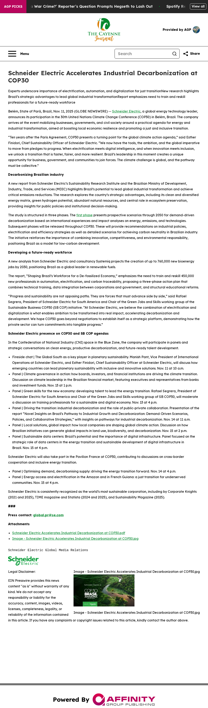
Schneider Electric (126, 111)
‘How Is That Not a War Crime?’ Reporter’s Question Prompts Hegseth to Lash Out (82, 6)
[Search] (142, 53)
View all (198, 6)
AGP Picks (13, 6)
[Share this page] (191, 54)
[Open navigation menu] (18, 54)
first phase (84, 215)
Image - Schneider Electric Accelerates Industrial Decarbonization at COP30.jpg (75, 539)
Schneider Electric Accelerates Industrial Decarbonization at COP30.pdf (68, 533)
